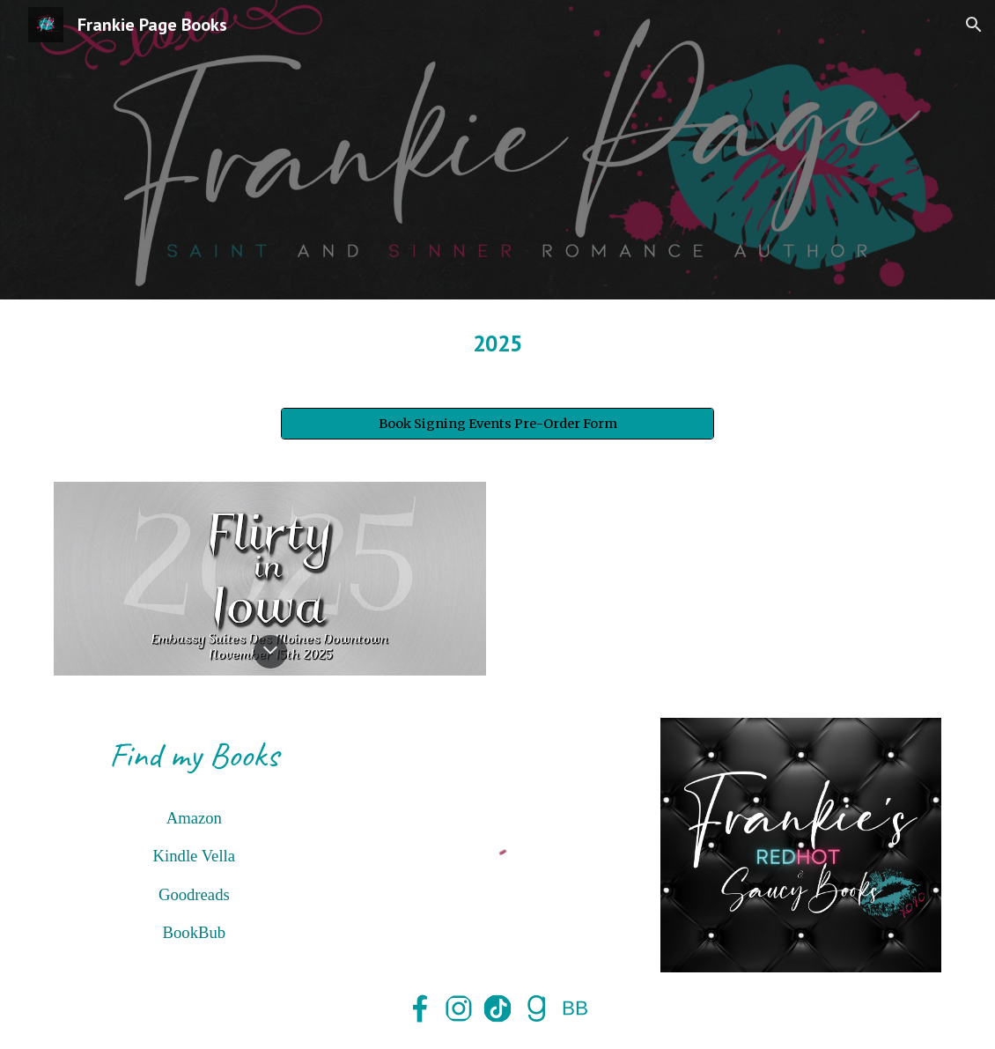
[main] (497, 343)
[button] (974, 25)
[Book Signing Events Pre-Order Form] (497, 424)
